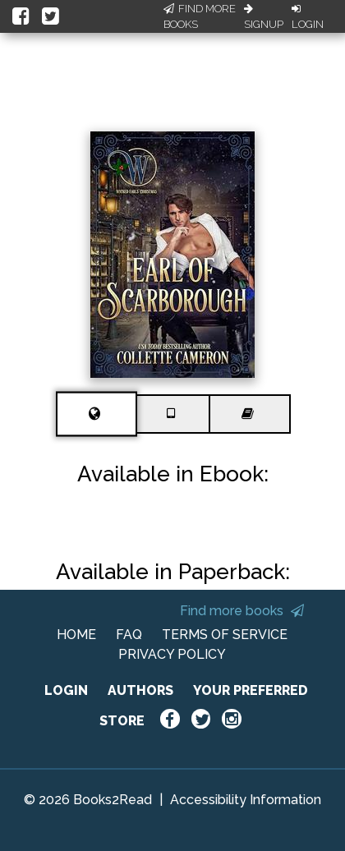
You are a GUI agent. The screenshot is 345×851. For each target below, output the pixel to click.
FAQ (129, 634)
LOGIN (66, 690)
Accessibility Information (245, 799)
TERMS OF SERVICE (225, 634)
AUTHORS (140, 690)
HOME (76, 634)
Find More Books (199, 16)
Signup (263, 17)
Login (308, 17)
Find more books (242, 611)
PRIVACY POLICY (172, 654)
